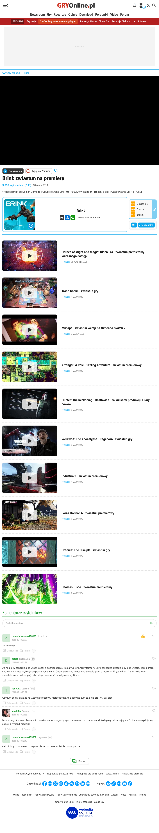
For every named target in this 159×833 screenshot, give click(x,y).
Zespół (115, 794)
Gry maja (29, 21)
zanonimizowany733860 (24, 737)
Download (86, 14)
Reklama (104, 794)
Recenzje (60, 14)
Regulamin (25, 794)
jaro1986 (16, 711)
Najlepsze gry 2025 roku (90, 773)
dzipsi (15, 659)
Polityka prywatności (67, 794)
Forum (124, 14)
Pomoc (144, 794)
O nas (14, 794)
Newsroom (37, 14)
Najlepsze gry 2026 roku (60, 773)
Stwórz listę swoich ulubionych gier (57, 21)
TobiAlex (16, 688)
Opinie (72, 14)
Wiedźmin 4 (112, 773)
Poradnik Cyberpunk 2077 (30, 773)
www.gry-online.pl (11, 72)
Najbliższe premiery (132, 773)
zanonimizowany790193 (24, 636)
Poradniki (101, 14)
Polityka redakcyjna (43, 794)
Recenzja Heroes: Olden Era (95, 21)
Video (114, 14)
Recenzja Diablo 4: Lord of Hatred (131, 21)
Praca (124, 794)
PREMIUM (15, 21)
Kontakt (134, 794)
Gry (49, 14)
